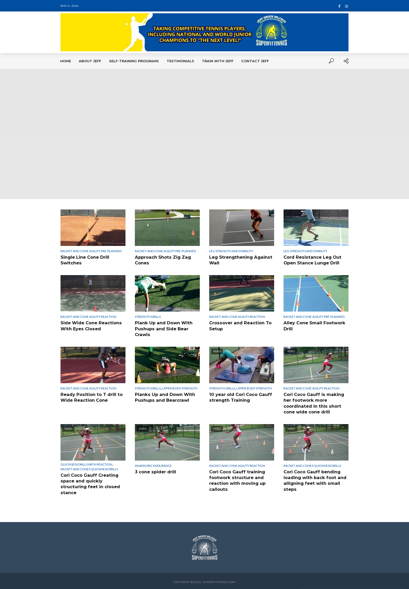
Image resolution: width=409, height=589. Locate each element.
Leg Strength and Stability (231, 251)
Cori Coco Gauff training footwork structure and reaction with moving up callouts (237, 478)
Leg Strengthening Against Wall (240, 260)
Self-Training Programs (134, 61)
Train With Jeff (217, 61)
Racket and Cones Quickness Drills (89, 467)
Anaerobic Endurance (153, 464)
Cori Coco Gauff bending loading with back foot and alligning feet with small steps (314, 478)
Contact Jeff (255, 61)
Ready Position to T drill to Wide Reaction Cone (91, 396)
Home (65, 61)
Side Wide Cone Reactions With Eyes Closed (91, 325)
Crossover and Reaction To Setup (239, 325)
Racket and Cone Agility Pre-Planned (91, 251)
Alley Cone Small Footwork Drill (314, 325)
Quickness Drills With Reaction (86, 463)
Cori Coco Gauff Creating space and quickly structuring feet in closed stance (89, 482)
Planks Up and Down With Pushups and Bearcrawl (164, 396)
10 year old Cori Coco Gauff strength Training (240, 396)
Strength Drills (148, 316)
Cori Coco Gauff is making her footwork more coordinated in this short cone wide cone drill (313, 402)
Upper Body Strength (179, 387)
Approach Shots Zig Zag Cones (162, 260)
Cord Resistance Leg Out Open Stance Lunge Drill (312, 260)
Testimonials (180, 61)
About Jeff (90, 61)
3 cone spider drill (155, 470)
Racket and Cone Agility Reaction (88, 316)
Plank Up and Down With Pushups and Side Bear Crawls (163, 328)
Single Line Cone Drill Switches (85, 260)
